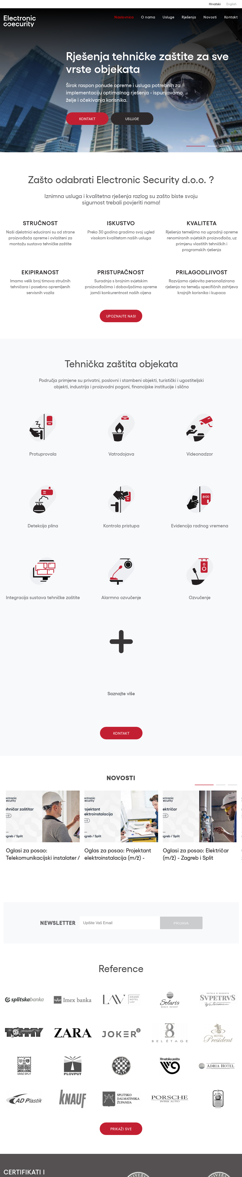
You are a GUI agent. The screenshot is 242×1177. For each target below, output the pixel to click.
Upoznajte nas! (121, 316)
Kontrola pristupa (215, 454)
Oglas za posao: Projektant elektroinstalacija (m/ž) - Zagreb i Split (117, 696)
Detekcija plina (168, 454)
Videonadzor (121, 454)
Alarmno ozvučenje (121, 525)
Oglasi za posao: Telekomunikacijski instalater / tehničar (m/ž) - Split (43, 696)
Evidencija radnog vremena (27, 528)
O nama (148, 17)
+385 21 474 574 (156, 1121)
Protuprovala (27, 454)
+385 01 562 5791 (108, 1121)
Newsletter (58, 761)
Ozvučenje (168, 525)
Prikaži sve (121, 967)
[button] (41, 1130)
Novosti (210, 17)
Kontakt (231, 17)
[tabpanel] (121, 81)
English (231, 4)
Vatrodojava (74, 454)
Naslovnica (124, 17)
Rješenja (189, 17)
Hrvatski (215, 4)
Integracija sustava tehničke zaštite (74, 528)
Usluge (168, 17)
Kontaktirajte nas (114, 1148)
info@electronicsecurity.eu (117, 1127)
